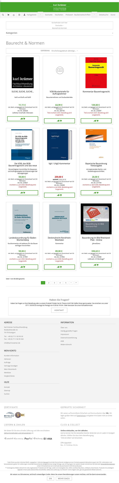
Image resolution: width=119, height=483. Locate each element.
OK (50, 478)
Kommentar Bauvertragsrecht (96, 92)
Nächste (71, 282)
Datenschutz (81, 415)
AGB (62, 341)
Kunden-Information (11, 355)
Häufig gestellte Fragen (69, 331)
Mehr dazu (64, 478)
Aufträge (7, 362)
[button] (31, 15)
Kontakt (59, 310)
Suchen (7, 394)
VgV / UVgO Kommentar (59, 164)
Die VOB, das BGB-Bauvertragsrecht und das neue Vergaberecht (22, 165)
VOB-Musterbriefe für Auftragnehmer (59, 93)
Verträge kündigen (11, 366)
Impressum (65, 334)
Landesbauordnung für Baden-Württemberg (23, 239)
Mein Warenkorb (8, 14)
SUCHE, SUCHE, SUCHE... (23, 92)
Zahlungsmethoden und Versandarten (17, 433)
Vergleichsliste (9, 376)
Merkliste (7, 372)
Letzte (76, 282)
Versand (19, 107)
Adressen (7, 359)
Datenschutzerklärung (69, 338)
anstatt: (55, 179)
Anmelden (24, 14)
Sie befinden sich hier (59, 23)
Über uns (64, 327)
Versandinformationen (108, 464)
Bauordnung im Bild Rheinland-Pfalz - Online (96, 239)
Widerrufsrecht (66, 344)
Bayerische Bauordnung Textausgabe (96, 165)
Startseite (58, 25)
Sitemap (7, 390)
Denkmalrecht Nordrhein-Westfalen (59, 239)
